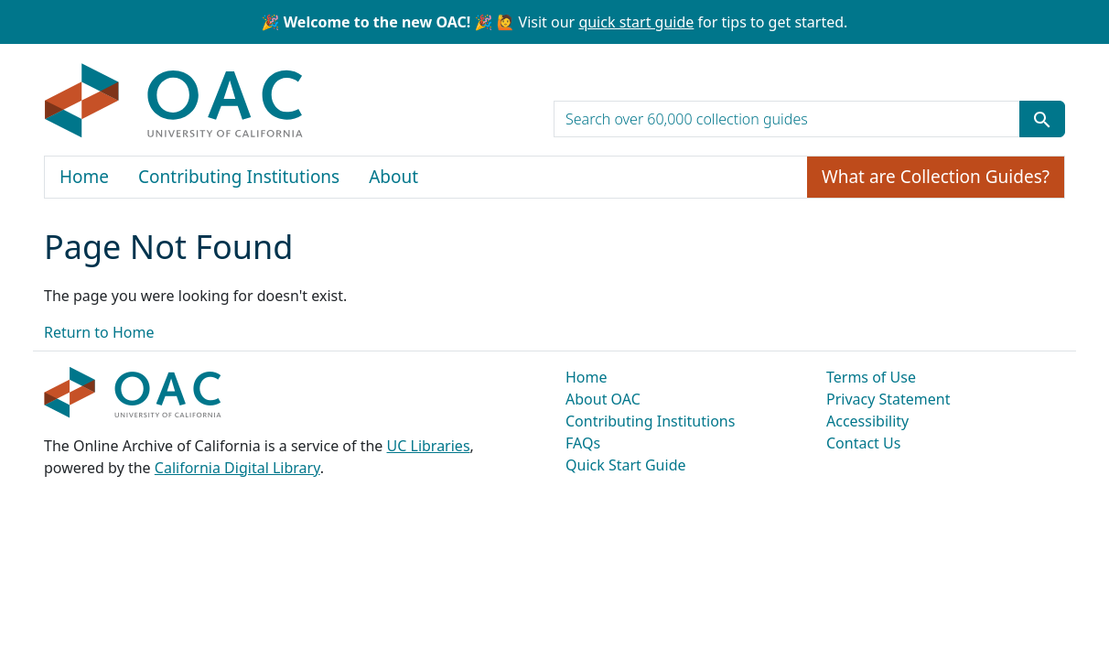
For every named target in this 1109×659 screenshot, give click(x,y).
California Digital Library (237, 468)
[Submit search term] (1042, 119)
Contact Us (863, 443)
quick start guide (636, 22)
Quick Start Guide (625, 465)
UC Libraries (428, 446)
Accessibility (867, 421)
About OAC (603, 399)
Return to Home (99, 332)
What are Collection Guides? (936, 177)
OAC (174, 101)
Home (84, 177)
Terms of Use (871, 377)
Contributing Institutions (238, 177)
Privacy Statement (888, 399)
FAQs (582, 443)
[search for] (787, 119)
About (393, 177)
